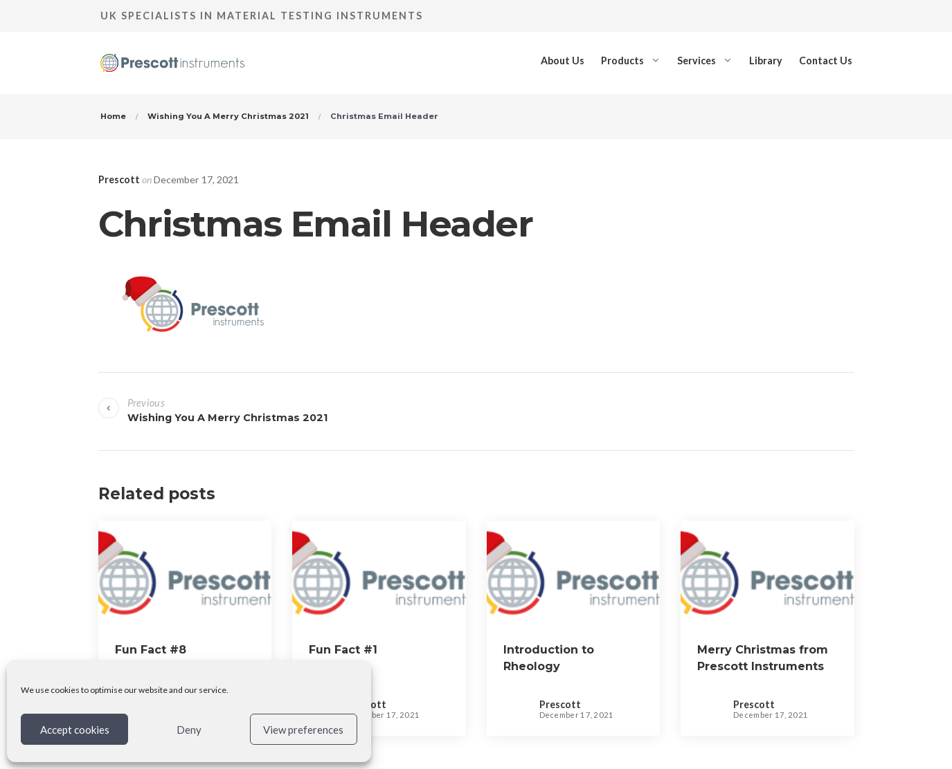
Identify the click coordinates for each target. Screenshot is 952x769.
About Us (562, 60)
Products (622, 60)
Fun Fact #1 (343, 649)
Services (696, 60)
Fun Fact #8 (150, 649)
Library (765, 60)
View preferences (303, 729)
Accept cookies (74, 729)
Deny (189, 729)
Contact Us (825, 60)
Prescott (119, 179)
